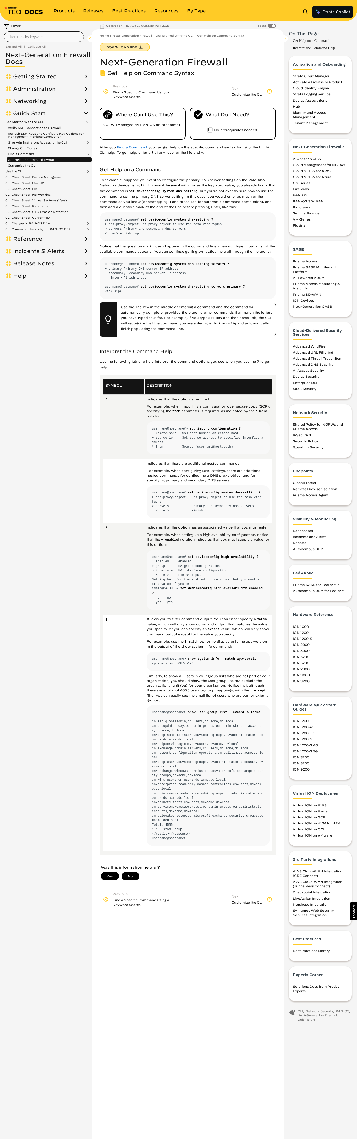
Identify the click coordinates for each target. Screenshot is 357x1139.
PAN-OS (300, 195)
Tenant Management (310, 123)
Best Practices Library (311, 951)
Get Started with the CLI (24, 121)
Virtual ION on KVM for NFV (316, 823)
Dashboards (303, 530)
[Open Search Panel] (307, 11)
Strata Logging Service (312, 94)
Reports (299, 542)
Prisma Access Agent (310, 495)
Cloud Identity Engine (311, 88)
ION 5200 (301, 663)
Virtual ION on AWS (310, 805)
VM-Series (302, 219)
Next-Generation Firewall (132, 35)
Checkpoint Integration (312, 892)
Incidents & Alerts (38, 251)
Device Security (306, 376)
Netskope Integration (310, 904)
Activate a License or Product (317, 82)
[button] (353, 911)
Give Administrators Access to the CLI (37, 142)
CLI (300, 1011)
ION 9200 (301, 681)
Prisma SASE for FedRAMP (316, 584)
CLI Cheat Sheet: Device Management (34, 177)
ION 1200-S (302, 638)
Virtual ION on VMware (312, 835)
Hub (296, 106)
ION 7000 (301, 669)
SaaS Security (305, 388)
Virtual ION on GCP (309, 817)
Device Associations (310, 100)
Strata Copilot (332, 12)
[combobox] (44, 36)
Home (104, 35)
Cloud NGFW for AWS (312, 171)
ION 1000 (301, 626)
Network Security (319, 1011)
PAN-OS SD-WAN (308, 201)
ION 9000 (301, 675)
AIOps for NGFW (307, 159)
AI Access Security (308, 370)
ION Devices (303, 300)
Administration (34, 89)
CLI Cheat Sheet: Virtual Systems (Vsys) (36, 200)
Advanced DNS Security (313, 364)
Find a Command (21, 154)
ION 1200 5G (303, 733)
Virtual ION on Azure (310, 811)
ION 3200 (301, 657)
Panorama (301, 207)
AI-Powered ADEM (309, 277)
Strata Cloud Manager (311, 76)
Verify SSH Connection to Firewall (34, 127)
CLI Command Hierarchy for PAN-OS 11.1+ (38, 229)
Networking (29, 101)
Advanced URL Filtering (313, 352)
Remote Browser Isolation (315, 489)
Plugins (299, 225)
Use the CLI (14, 171)
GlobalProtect (304, 483)
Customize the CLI (22, 165)
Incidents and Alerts (309, 536)
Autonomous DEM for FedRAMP (320, 590)
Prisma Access (305, 261)
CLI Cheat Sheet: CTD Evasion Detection (36, 211)
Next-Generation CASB (312, 306)
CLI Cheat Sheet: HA (21, 188)
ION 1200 (301, 632)
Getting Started (35, 76)
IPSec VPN (302, 435)
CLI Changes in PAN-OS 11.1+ (27, 223)
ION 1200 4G (303, 727)
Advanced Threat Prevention (317, 358)
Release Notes (33, 263)
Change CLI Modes (22, 148)
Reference (27, 239)
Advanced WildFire (309, 346)
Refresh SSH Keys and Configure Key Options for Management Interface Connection (46, 135)
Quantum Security (308, 447)
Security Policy (305, 441)
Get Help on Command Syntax (31, 159)
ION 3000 (301, 650)
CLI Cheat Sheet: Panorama (26, 206)
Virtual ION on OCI (308, 829)
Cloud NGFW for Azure (312, 177)
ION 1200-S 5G (305, 751)
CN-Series (301, 183)
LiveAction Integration (311, 898)
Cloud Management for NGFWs (319, 165)
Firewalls (301, 189)
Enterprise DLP (305, 382)
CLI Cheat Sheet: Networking (28, 194)
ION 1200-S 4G (305, 745)
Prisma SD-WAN (307, 294)
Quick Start (29, 113)
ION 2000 (301, 644)
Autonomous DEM (308, 549)
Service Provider (307, 213)
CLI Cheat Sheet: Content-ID (27, 217)
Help (19, 276)
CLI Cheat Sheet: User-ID (25, 183)
